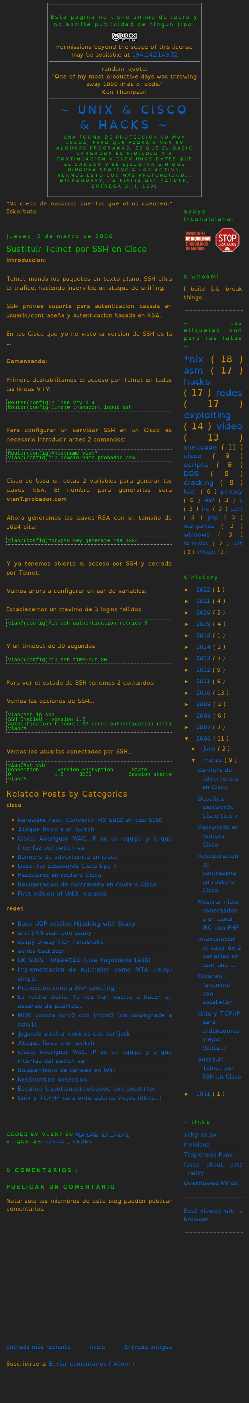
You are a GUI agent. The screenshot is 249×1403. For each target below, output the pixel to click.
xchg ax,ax (200, 1134)
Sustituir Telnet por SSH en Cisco (76, 249)
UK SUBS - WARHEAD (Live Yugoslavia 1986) (84, 960)
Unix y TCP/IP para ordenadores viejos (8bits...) (90, 1098)
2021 (204, 601)
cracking (198, 482)
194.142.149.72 (155, 54)
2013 (204, 658)
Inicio (97, 1347)
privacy (232, 491)
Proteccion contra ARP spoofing (66, 988)
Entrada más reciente (38, 1347)
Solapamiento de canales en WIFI (66, 1070)
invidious (196, 1144)
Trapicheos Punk (208, 1154)
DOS (191, 473)
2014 (204, 647)
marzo (213, 760)
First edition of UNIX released (62, 893)
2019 (204, 624)
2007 (204, 727)
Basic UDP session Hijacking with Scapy (77, 923)
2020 (204, 612)
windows (197, 534)
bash (190, 491)
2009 (204, 704)
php (213, 517)
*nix (194, 359)
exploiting (207, 415)
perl (237, 509)
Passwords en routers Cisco (59, 875)
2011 (204, 681)
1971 (204, 1094)
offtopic (206, 552)
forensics (196, 543)
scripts (196, 464)
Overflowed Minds (211, 1183)
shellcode (200, 447)
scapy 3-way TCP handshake (61, 942)
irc (205, 509)
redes (82, 1141)
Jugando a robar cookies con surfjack (74, 1033)
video (229, 426)
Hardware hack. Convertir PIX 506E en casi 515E (90, 820)
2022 (204, 589)
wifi (238, 543)
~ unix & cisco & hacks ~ (124, 117)
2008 (204, 715)
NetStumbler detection (52, 1079)
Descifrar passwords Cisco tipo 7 (67, 866)
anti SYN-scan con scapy (55, 933)
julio (210, 748)
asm (193, 370)
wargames (199, 526)
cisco (57, 1141)
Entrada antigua (148, 1347)
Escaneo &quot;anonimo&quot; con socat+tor (87, 1088)
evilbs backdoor (41, 951)
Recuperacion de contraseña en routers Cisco (87, 884)
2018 (204, 635)
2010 (204, 692)
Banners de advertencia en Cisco (68, 857)
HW (209, 500)
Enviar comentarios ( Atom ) (91, 1363)
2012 (204, 670)
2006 (204, 738)
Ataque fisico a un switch (56, 829)
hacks (197, 381)
